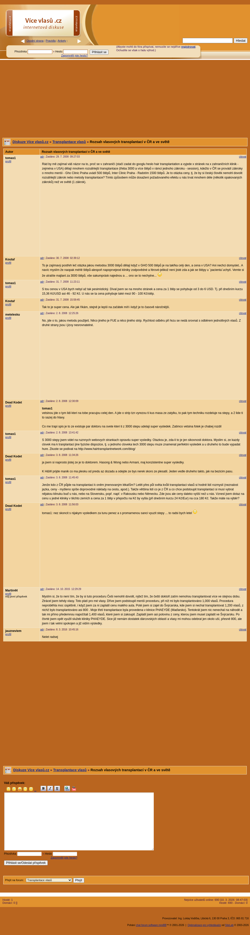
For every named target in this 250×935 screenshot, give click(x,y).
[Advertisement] (125, 99)
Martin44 (11, 590)
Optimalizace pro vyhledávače (204, 925)
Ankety (62, 40)
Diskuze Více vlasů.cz (30, 142)
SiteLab (229, 925)
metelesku (12, 314)
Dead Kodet (13, 402)
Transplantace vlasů (69, 142)
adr (42, 156)
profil (8, 161)
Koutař (10, 259)
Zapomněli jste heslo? (74, 55)
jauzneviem (13, 631)
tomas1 (10, 158)
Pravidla (51, 40)
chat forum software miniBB (151, 925)
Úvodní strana (35, 40)
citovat (242, 156)
